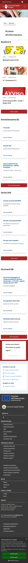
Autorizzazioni (7, 475)
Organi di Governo (8, 424)
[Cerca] (25, 6)
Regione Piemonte (6, 2)
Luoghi (5, 494)
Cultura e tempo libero (9, 448)
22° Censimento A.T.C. (10, 80)
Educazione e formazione (9, 465)
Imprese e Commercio (8, 453)
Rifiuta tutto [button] (14, 557)
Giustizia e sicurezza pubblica (10, 468)
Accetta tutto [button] (14, 554)
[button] (14, 560)
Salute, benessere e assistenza (11, 472)
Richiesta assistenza (8, 531)
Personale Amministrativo (10, 436)
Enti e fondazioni (7, 431)
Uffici (4, 429)
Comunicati (6, 484)
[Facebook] (3, 417)
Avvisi (4, 57)
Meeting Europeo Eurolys (11, 60)
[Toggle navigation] (3, 6)
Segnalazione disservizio (9, 526)
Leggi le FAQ (6, 528)
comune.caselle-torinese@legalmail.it (13, 515)
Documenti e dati (7, 439)
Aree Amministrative (8, 427)
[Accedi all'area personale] (22, 2)
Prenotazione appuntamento (10, 524)
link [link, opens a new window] (6, 550)
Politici (5, 434)
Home (5, 23)
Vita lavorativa (7, 451)
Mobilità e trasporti (8, 458)
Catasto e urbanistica (8, 455)
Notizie (5, 482)
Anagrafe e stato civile (9, 446)
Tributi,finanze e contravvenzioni (11, 470)
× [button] (26, 538)
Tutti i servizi (14, 258)
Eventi (5, 496)
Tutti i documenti (14, 337)
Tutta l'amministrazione (14, 185)
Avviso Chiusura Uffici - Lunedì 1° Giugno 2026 (13, 102)
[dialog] (14, 550)
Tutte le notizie (14, 112)
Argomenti (11, 23)
